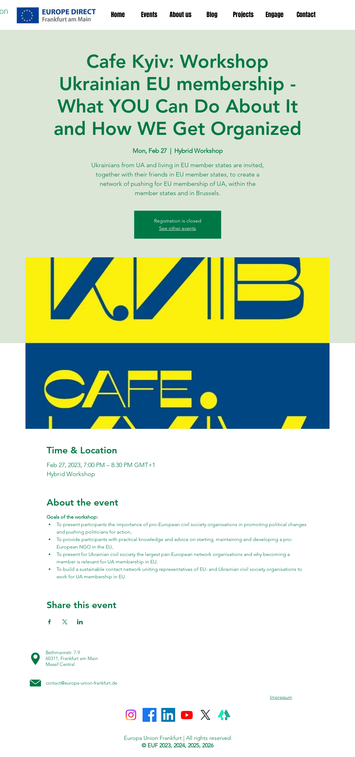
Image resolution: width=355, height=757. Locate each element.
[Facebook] (150, 715)
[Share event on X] (65, 621)
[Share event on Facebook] (49, 621)
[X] (205, 715)
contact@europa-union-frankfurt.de (81, 683)
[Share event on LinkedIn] (80, 621)
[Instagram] (131, 715)
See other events (177, 228)
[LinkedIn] (168, 715)
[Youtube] (187, 715)
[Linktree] (224, 715)
